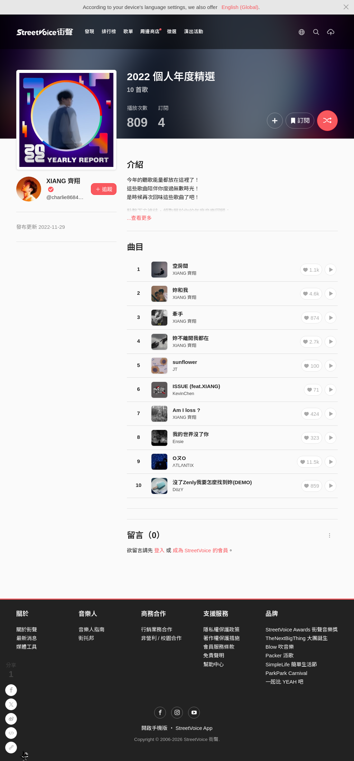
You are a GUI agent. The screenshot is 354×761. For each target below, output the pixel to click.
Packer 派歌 (280, 655)
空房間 (180, 266)
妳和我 (180, 290)
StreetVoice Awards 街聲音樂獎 (302, 629)
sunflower (185, 362)
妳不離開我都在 (191, 338)
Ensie (178, 441)
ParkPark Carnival (286, 673)
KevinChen (183, 393)
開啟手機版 (154, 728)
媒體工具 (26, 647)
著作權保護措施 (221, 638)
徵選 (172, 31)
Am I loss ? (186, 410)
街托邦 (86, 638)
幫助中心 (213, 664)
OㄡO (179, 458)
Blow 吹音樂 (280, 647)
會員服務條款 (218, 647)
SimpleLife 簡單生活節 (291, 664)
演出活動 (193, 31)
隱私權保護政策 (221, 629)
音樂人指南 (91, 629)
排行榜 (109, 31)
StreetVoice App (194, 728)
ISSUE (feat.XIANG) (196, 386)
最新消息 (26, 638)
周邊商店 (150, 31)
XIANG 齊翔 (184, 273)
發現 (89, 31)
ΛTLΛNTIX (183, 465)
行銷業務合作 (156, 629)
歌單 (128, 31)
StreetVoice (44, 31)
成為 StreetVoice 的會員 (200, 550)
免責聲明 (213, 655)
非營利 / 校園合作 (161, 638)
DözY (178, 489)
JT (175, 369)
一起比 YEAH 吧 (284, 682)
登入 (159, 550)
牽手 (178, 314)
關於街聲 (26, 629)
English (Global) (240, 7)
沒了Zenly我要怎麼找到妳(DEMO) (212, 482)
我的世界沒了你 (191, 434)
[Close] (346, 7)
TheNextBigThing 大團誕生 (297, 638)
